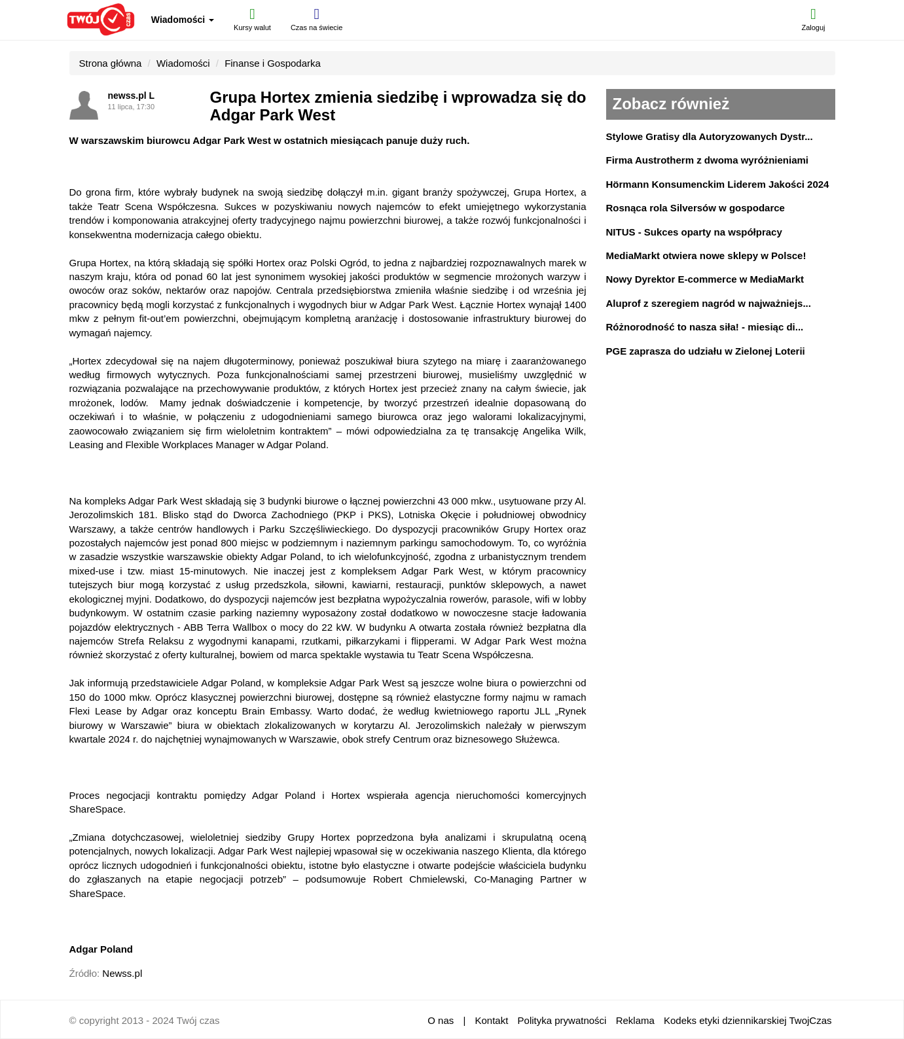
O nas (440, 1020)
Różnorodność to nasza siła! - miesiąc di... (705, 326)
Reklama (635, 1020)
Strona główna (110, 63)
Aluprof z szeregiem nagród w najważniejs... (708, 303)
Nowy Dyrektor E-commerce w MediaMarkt (705, 279)
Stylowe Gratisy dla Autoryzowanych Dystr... (709, 136)
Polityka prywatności (562, 1020)
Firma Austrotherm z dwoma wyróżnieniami (707, 160)
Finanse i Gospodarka (273, 63)
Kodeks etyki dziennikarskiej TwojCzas (748, 1020)
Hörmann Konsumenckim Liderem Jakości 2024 (717, 184)
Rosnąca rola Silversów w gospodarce (695, 207)
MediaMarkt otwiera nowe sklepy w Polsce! (706, 255)
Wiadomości (182, 19)
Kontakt (492, 1020)
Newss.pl (122, 973)
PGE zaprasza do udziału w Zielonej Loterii (705, 351)
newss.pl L (131, 95)
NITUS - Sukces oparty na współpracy (694, 232)
